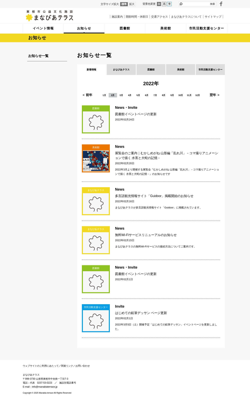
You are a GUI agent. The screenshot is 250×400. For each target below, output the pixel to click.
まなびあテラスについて (186, 16)
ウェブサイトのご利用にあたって (41, 365)
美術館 (180, 69)
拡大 (131, 4)
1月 (104, 95)
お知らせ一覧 (38, 56)
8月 (163, 95)
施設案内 (117, 16)
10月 (180, 95)
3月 (121, 95)
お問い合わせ (82, 365)
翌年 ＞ (215, 95)
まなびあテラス (58, 15)
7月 (155, 95)
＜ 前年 (87, 95)
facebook (221, 3)
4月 (129, 95)
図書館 (151, 69)
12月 (197, 95)
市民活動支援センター (210, 69)
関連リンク (67, 365)
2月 (112, 95)
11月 (189, 95)
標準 (124, 4)
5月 (138, 95)
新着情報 (91, 69)
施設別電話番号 (67, 382)
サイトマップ (213, 16)
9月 (172, 95)
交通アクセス (159, 16)
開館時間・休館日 (137, 16)
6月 (146, 95)
